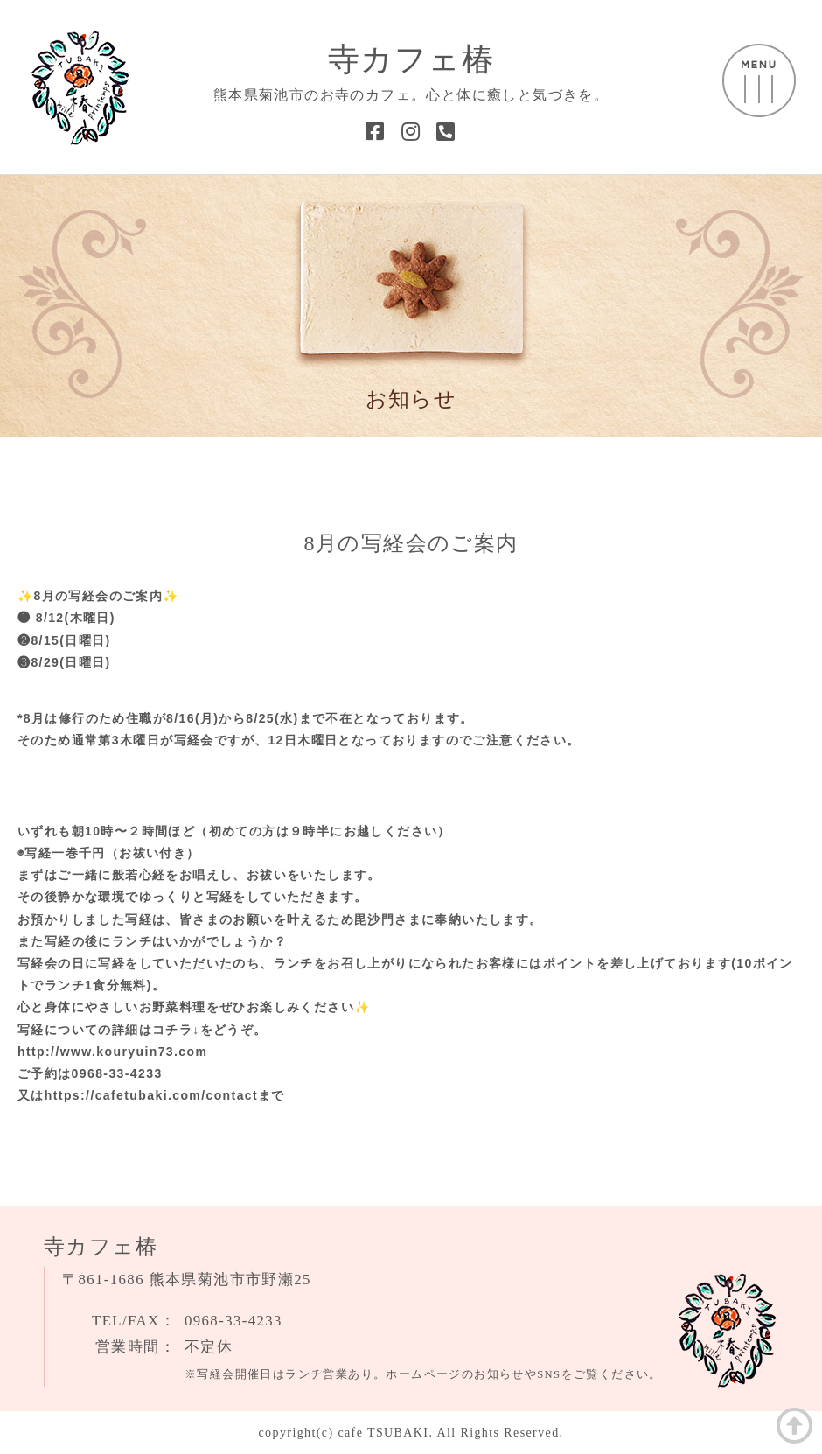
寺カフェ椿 (411, 59)
